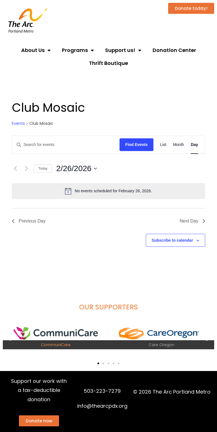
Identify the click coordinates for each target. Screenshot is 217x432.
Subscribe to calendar (172, 240)
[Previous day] (15, 168)
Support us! (123, 50)
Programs (78, 50)
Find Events (136, 144)
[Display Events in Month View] (178, 145)
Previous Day (28, 221)
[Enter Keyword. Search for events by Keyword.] (66, 145)
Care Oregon (161, 345)
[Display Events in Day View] (194, 145)
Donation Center (174, 50)
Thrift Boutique (108, 63)
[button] (9, 338)
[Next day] (26, 168)
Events (18, 123)
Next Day (192, 221)
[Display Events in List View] (163, 145)
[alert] (108, 191)
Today (42, 169)
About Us (36, 50)
